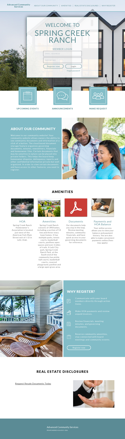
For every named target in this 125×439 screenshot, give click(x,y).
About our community (46, 6)
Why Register (108, 6)
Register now (53, 66)
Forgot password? (73, 71)
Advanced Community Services (18, 5)
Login (73, 66)
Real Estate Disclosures (86, 6)
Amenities (66, 6)
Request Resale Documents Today (33, 383)
